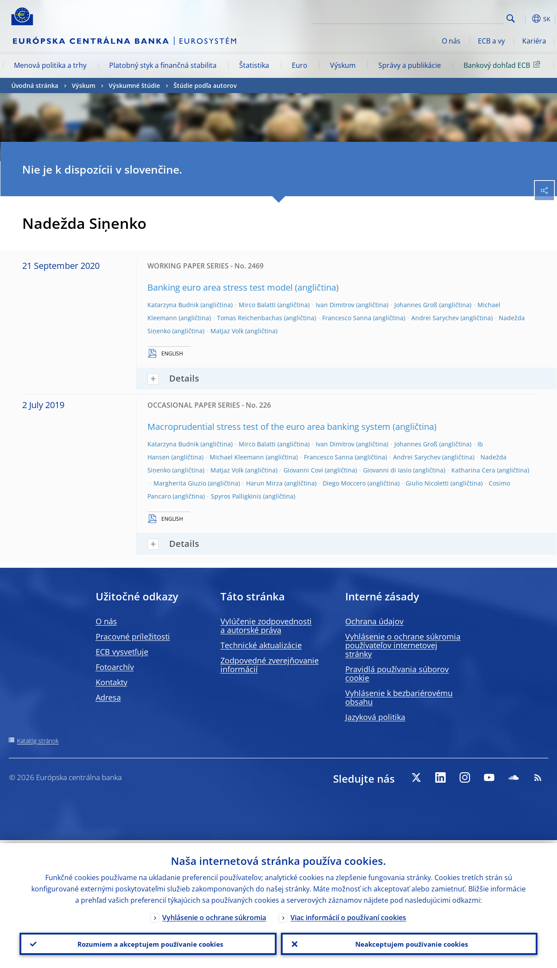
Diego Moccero (344, 483)
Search (511, 18)
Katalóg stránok (38, 741)
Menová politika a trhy (50, 65)
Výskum (343, 65)
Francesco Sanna (346, 318)
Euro (299, 65)
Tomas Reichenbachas (249, 318)
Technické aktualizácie (261, 645)
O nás (451, 41)
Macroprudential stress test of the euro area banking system (268, 426)
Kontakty (111, 682)
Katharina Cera (473, 470)
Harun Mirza (264, 483)
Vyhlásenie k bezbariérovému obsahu (399, 697)
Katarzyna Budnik (173, 305)
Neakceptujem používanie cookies (409, 942)
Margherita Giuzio (179, 483)
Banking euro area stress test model (220, 287)
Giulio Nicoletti (427, 483)
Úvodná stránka (34, 85)
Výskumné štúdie (134, 85)
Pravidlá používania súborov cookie (397, 673)
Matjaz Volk (226, 331)
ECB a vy (491, 41)
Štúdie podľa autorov (205, 85)
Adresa (108, 697)
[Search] (460, 17)
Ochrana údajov (374, 621)
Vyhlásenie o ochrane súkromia (214, 914)
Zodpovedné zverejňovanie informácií (269, 664)
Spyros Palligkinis (236, 496)
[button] (524, 18)
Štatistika (254, 65)
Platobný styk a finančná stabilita (163, 65)
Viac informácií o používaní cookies (348, 914)
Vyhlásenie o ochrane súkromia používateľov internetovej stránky (402, 645)
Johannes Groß (415, 305)
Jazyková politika (375, 717)
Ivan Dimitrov (335, 305)
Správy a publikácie (409, 65)
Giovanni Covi (303, 470)
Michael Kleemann (237, 457)
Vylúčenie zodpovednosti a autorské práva (266, 625)
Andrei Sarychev (435, 318)
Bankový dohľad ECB (503, 65)
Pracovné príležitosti (133, 636)
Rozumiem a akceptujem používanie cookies (148, 942)
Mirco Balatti (257, 305)
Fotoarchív (115, 667)
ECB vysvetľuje (122, 651)
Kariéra (534, 41)
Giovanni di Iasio (387, 470)
